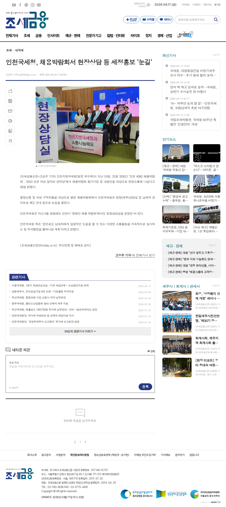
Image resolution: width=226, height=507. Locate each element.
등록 (145, 386)
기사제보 (185, 4)
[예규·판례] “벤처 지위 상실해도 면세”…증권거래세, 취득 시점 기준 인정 (192, 259)
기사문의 (196, 4)
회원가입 (207, 4)
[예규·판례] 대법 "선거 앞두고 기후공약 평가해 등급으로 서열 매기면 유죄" (192, 253)
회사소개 (32, 455)
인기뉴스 (169, 139)
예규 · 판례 (174, 245)
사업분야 (60, 455)
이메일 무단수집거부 (145, 455)
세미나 (165, 19)
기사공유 (10, 91)
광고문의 (46, 455)
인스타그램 (32, 5)
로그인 (217, 4)
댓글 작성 (14, 362)
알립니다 (194, 455)
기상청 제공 (141, 6)
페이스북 (20, 5)
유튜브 (14, 5)
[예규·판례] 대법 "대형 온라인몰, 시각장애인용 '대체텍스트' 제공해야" (192, 265)
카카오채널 (26, 5)
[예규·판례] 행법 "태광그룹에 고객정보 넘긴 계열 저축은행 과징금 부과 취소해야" (192, 272)
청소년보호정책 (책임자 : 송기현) (111, 455)
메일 (10, 111)
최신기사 (169, 55)
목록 (10, 101)
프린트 (10, 121)
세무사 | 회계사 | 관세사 (181, 286)
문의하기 (180, 455)
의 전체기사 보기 (135, 255)
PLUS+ (131, 19)
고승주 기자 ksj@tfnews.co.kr (21, 74)
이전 (75, 442)
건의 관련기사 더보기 (80, 331)
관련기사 (18, 277)
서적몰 (148, 19)
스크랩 (10, 131)
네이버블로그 (39, 5)
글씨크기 (10, 141)
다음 (85, 442)
